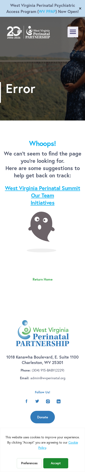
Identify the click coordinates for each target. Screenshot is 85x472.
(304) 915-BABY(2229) (48, 370)
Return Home (43, 279)
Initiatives (43, 202)
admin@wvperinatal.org (47, 378)
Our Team (42, 195)
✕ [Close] (80, 8)
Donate (42, 417)
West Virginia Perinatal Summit (42, 188)
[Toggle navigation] (73, 32)
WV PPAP (47, 11)
